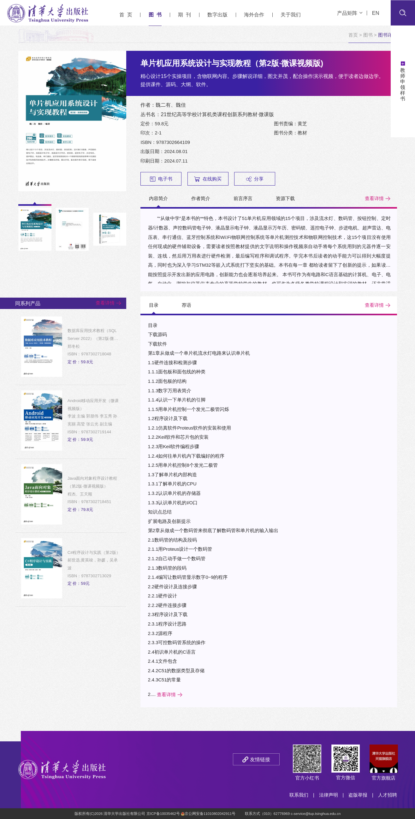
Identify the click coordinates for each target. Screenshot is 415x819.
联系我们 (298, 795)
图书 (368, 35)
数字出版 (217, 14)
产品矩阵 (349, 13)
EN (375, 13)
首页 (353, 35)
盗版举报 (357, 795)
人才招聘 (387, 795)
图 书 (155, 14)
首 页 (125, 14)
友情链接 (260, 759)
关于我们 (291, 14)
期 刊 (184, 14)
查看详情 (374, 198)
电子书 (161, 179)
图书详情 (387, 35)
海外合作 (254, 14)
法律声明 (328, 795)
